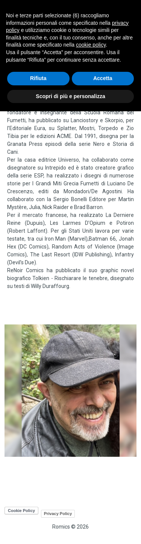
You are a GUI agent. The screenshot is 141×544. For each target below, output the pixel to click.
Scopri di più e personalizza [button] (70, 96)
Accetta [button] (102, 78)
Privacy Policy (58, 513)
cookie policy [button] (91, 45)
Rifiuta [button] (38, 78)
